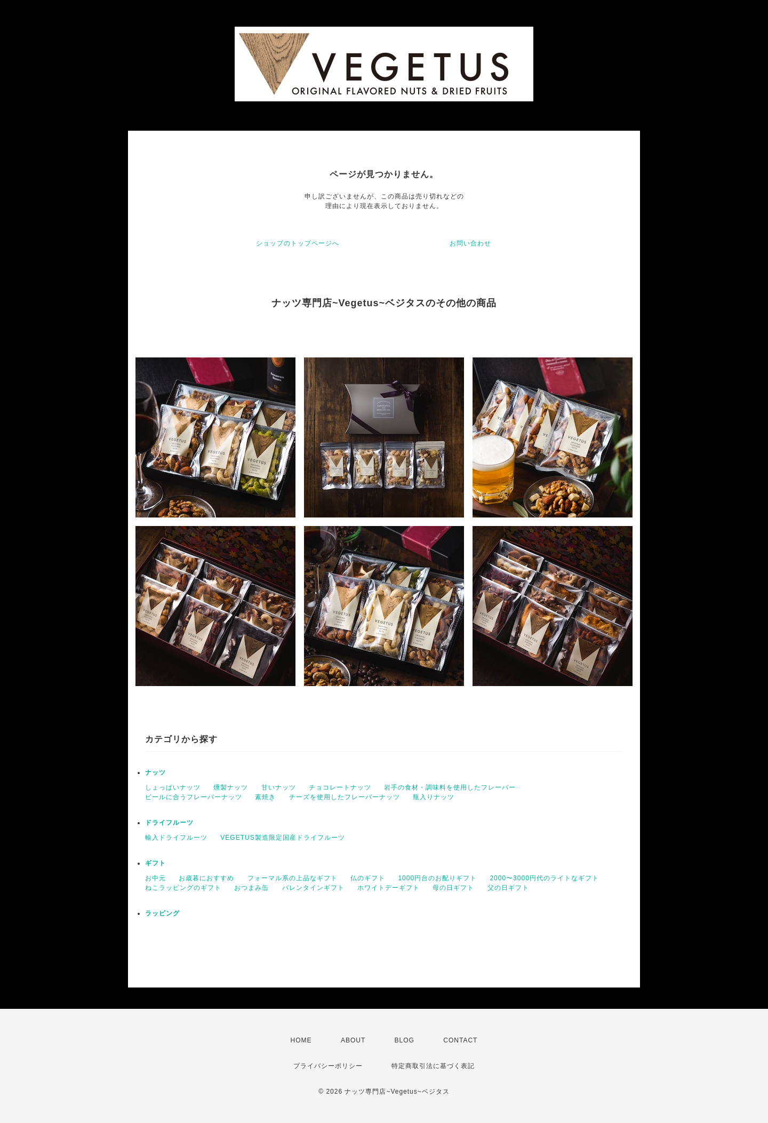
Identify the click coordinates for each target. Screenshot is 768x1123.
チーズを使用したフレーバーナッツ (344, 797)
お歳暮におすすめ (206, 878)
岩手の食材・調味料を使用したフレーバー (450, 787)
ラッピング (162, 913)
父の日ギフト (508, 887)
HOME (301, 1040)
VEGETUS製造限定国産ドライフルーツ (282, 837)
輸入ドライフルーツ (176, 837)
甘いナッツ (278, 787)
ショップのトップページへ (297, 243)
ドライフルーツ (169, 822)
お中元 (155, 878)
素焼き (265, 797)
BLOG (404, 1040)
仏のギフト (367, 878)
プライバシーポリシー (328, 1066)
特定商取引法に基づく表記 (433, 1066)
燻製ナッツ (230, 787)
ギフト (155, 863)
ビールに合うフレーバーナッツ (193, 797)
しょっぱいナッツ (173, 787)
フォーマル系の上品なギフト (292, 878)
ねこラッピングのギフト (183, 887)
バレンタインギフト (313, 887)
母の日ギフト (453, 887)
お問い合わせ (470, 243)
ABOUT (353, 1040)
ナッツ (155, 772)
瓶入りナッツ (433, 797)
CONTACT (460, 1040)
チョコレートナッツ (340, 787)
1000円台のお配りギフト (437, 878)
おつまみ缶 (251, 887)
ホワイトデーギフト (388, 887)
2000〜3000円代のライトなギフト (544, 878)
